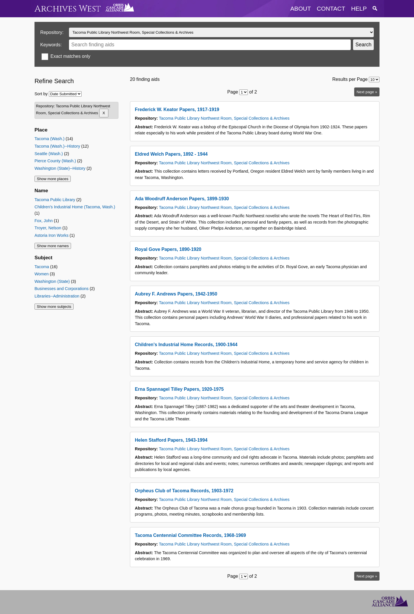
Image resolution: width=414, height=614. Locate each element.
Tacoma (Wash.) (49, 138)
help (359, 8)
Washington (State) (52, 281)
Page (232, 91)
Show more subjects (54, 306)
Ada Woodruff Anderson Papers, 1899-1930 (182, 198)
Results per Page (350, 79)
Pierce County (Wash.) (55, 161)
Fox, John (43, 220)
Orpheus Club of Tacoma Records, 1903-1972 (184, 490)
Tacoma (41, 266)
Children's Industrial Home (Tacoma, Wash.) (74, 207)
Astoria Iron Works (51, 235)
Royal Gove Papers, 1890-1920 (168, 249)
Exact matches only (70, 56)
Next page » (366, 92)
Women (41, 274)
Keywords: (51, 44)
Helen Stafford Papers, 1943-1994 (171, 440)
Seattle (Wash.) (48, 153)
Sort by (41, 93)
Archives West (67, 9)
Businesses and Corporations (61, 288)
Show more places (52, 179)
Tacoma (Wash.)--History (57, 146)
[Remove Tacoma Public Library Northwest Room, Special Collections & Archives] (104, 113)
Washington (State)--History (59, 168)
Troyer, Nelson (47, 228)
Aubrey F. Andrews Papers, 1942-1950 (176, 293)
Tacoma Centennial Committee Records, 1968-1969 (190, 535)
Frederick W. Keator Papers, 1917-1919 (177, 109)
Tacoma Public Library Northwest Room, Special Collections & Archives (224, 118)
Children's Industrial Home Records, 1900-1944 (186, 344)
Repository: (52, 32)
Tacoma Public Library (54, 199)
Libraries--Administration (56, 296)
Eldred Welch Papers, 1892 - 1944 (171, 154)
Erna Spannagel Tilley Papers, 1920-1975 (179, 389)
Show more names (53, 246)
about (300, 8)
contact (331, 8)
